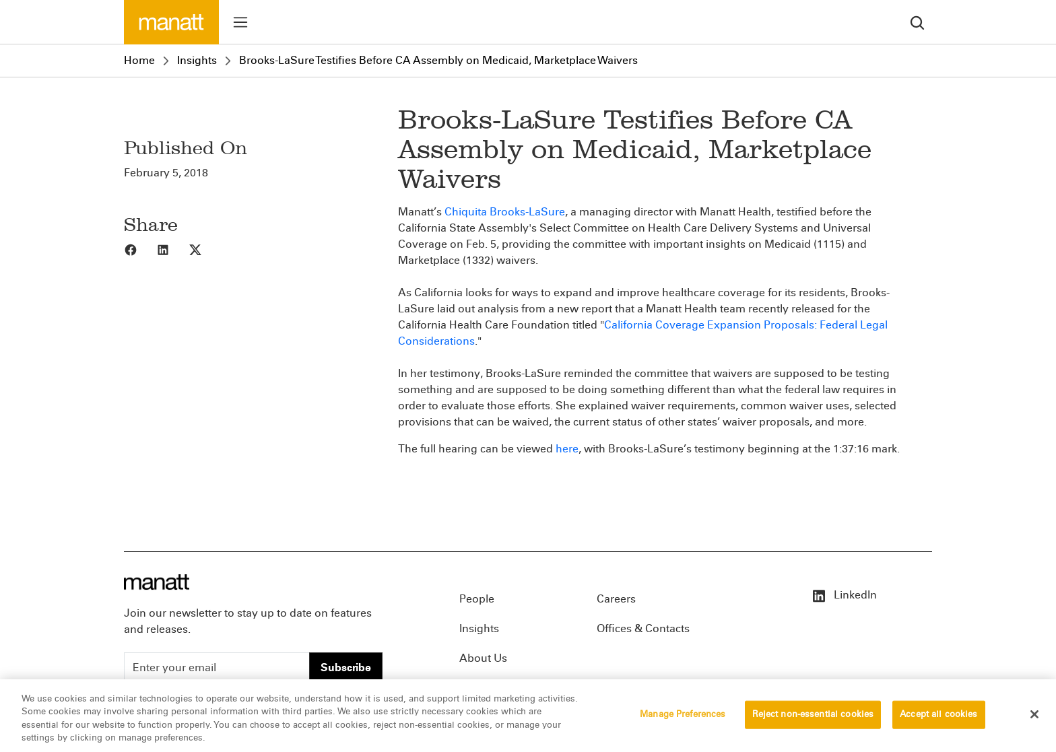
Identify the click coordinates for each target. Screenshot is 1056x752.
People (476, 598)
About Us (483, 658)
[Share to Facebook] (140, 249)
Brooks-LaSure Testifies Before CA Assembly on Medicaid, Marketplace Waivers (438, 60)
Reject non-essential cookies (813, 718)
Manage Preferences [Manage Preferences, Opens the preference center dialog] (682, 718)
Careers (616, 598)
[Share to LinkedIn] (172, 249)
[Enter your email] (217, 667)
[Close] (1034, 718)
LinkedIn (844, 594)
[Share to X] (205, 249)
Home (139, 60)
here (567, 448)
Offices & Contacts (643, 628)
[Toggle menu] (240, 22)
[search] (917, 22)
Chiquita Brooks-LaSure (504, 211)
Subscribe (346, 667)
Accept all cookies (938, 718)
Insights (197, 60)
